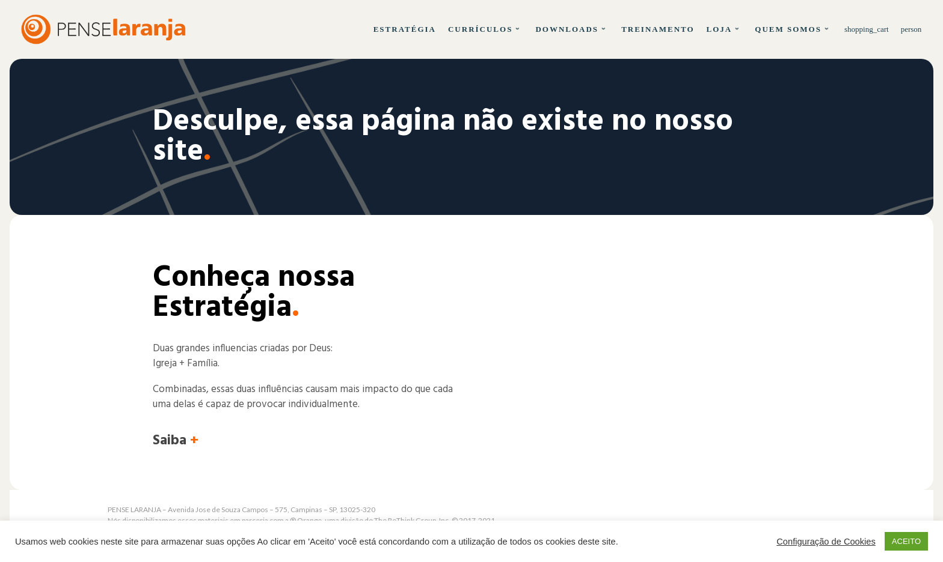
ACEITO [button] (906, 541)
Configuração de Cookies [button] (826, 541)
